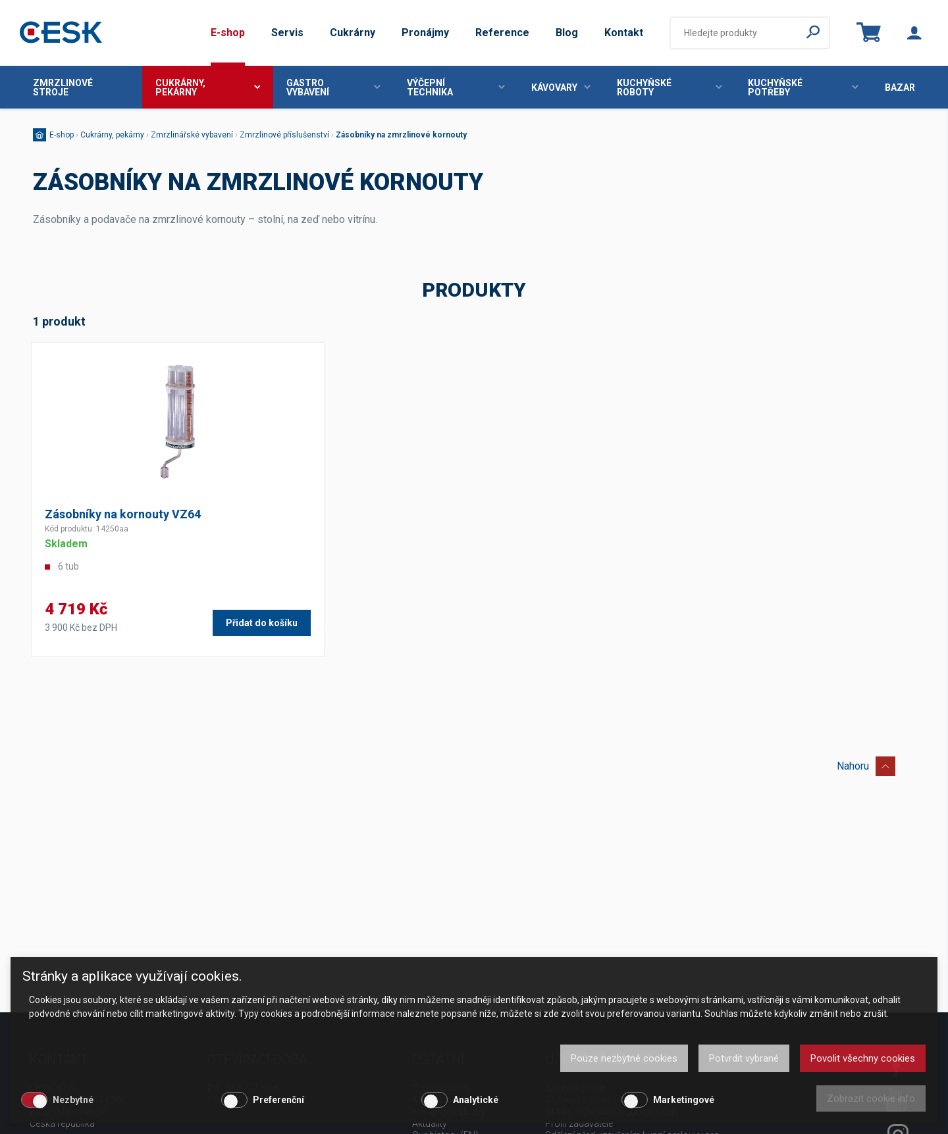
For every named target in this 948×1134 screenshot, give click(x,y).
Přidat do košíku (262, 623)
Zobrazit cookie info (871, 1098)
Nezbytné (73, 1100)
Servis (287, 32)
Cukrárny (352, 32)
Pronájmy (425, 32)
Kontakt (623, 32)
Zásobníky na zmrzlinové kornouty (401, 134)
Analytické (475, 1100)
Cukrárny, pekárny (208, 87)
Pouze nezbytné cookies (624, 1058)
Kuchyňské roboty (669, 87)
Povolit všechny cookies (862, 1058)
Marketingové (683, 1100)
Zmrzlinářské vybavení (192, 134)
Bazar (900, 87)
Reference (502, 32)
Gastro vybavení (333, 87)
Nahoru (866, 764)
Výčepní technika (456, 87)
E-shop (228, 32)
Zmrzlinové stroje (63, 87)
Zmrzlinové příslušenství (284, 134)
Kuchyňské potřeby (803, 87)
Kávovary (561, 87)
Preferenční (278, 1100)
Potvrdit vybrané (744, 1058)
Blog (567, 32)
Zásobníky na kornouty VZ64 (123, 514)
